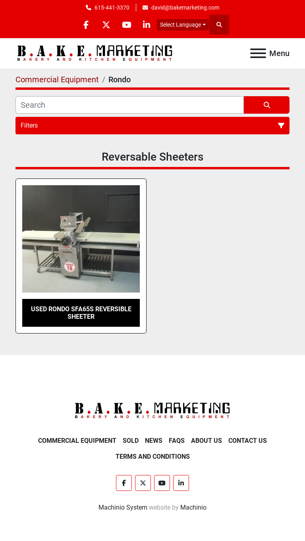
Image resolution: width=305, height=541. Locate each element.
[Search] (129, 105)
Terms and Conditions (153, 456)
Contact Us (247, 440)
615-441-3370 (112, 7)
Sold (131, 440)
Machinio (193, 507)
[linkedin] (146, 25)
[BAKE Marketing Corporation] (152, 410)
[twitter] (106, 25)
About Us (206, 440)
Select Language (180, 24)
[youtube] (126, 25)
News (153, 440)
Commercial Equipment (77, 440)
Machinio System (122, 507)
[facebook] (86, 25)
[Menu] (258, 53)
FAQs (177, 440)
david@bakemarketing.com (185, 7)
